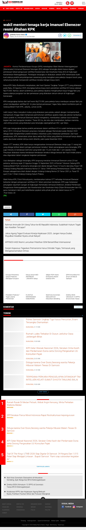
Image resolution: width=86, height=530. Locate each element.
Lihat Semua (43, 392)
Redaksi (65, 524)
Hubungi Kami (30, 524)
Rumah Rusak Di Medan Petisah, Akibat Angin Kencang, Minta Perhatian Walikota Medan (44, 404)
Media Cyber (56, 524)
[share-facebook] (60, 35)
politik (47, 513)
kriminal (63, 8)
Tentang (21, 524)
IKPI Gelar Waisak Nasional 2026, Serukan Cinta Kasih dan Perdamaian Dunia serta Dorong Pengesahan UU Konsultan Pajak (52, 352)
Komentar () (77, 35)
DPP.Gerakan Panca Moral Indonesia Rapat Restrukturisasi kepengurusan (42, 418)
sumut (4, 516)
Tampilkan (78, 307)
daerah (45, 8)
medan (71, 8)
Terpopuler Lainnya (43, 469)
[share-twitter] (65, 35)
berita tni (23, 8)
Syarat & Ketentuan (44, 524)
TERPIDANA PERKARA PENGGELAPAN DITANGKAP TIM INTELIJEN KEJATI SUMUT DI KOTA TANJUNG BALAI (54, 380)
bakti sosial (12, 8)
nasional (79, 8)
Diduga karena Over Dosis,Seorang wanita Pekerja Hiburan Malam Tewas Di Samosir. (53, 364)
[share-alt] (10, 214)
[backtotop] (43, 502)
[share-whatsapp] (69, 35)
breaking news (34, 8)
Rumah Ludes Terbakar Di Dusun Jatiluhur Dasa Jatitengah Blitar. (52, 335)
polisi (33, 513)
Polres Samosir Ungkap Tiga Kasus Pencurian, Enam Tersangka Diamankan (51, 321)
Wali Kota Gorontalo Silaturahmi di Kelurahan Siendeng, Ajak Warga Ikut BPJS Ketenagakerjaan (26, 481)
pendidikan (20, 513)
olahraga (5, 513)
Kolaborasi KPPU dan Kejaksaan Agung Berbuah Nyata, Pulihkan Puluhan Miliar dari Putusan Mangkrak (28, 495)
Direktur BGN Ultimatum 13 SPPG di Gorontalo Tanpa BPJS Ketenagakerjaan (25, 488)
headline (54, 8)
